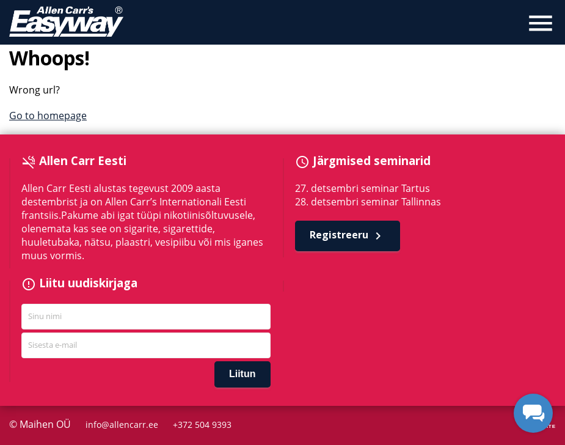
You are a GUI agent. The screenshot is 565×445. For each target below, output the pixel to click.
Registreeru (347, 235)
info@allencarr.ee (122, 424)
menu (540, 23)
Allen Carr (66, 21)
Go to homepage (48, 115)
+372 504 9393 (202, 424)
